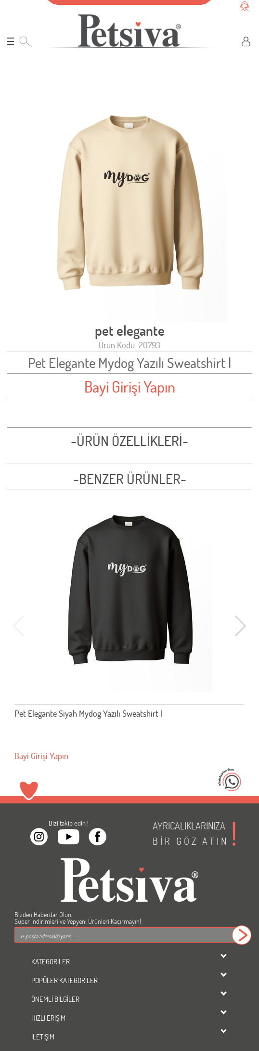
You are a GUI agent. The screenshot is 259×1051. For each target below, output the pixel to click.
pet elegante (130, 330)
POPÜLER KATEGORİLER (64, 980)
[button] (240, 626)
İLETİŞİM (42, 1036)
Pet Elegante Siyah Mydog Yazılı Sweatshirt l (88, 713)
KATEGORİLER (50, 961)
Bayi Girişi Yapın (129, 386)
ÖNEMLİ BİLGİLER (55, 999)
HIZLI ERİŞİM (48, 1018)
